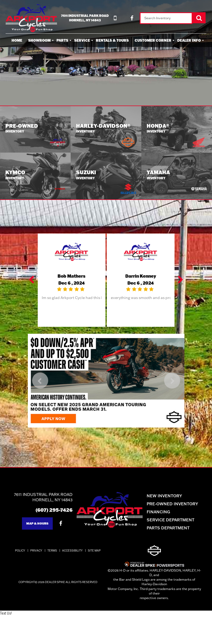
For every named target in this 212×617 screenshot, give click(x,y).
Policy (20, 551)
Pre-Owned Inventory (176, 504)
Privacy (36, 551)
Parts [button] (62, 40)
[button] (32, 281)
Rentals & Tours (112, 40)
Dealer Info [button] (189, 40)
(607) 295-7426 (50, 510)
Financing (162, 512)
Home (17, 40)
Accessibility (72, 551)
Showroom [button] (39, 40)
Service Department (174, 520)
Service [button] (82, 40)
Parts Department (172, 528)
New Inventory (168, 496)
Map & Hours (33, 524)
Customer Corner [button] (153, 40)
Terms (52, 551)
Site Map (94, 551)
